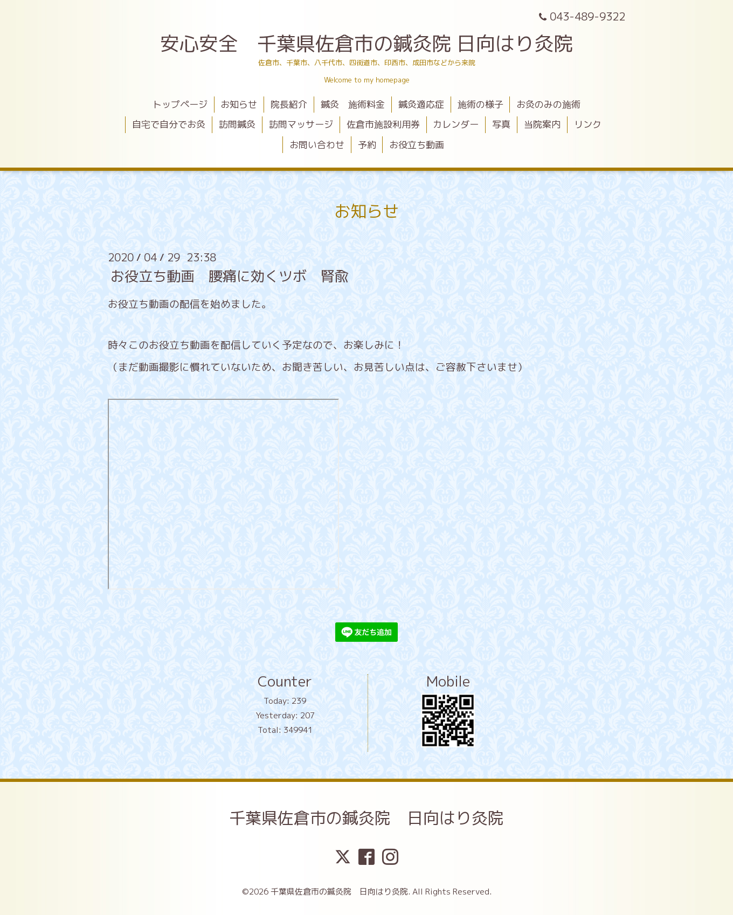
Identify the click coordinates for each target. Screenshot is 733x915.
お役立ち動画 (416, 144)
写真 (501, 124)
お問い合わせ (316, 144)
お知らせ (238, 104)
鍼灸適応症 (421, 104)
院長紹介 (289, 104)
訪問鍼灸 (237, 124)
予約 (367, 144)
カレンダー (456, 124)
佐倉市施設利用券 (383, 124)
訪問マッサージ (301, 124)
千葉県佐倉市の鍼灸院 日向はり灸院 (366, 818)
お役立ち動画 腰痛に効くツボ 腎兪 (229, 276)
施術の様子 (480, 104)
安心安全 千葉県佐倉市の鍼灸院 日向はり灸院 (366, 43)
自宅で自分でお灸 (168, 124)
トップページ (180, 104)
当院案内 (542, 124)
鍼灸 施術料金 (353, 104)
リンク (587, 124)
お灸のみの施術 (548, 104)
